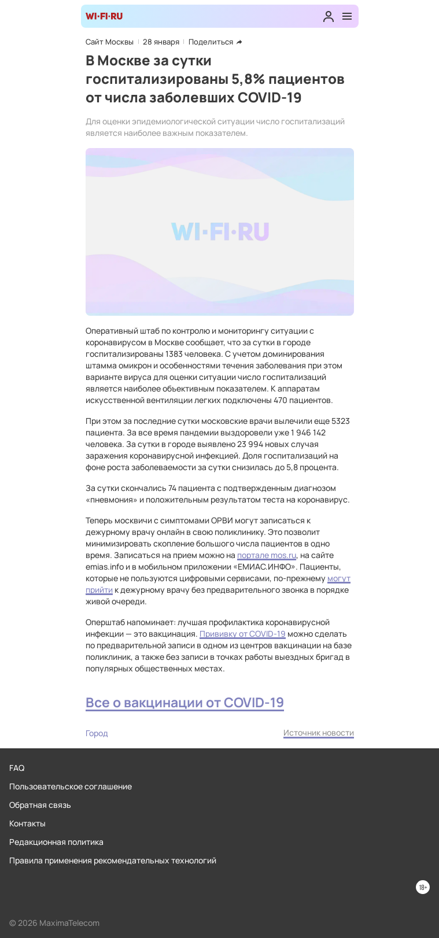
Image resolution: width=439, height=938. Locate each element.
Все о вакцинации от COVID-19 (185, 702)
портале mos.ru (266, 554)
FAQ (16, 767)
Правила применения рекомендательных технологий (112, 860)
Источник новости (318, 732)
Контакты (27, 823)
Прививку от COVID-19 (243, 633)
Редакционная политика (56, 841)
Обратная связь (40, 804)
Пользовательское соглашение (70, 786)
